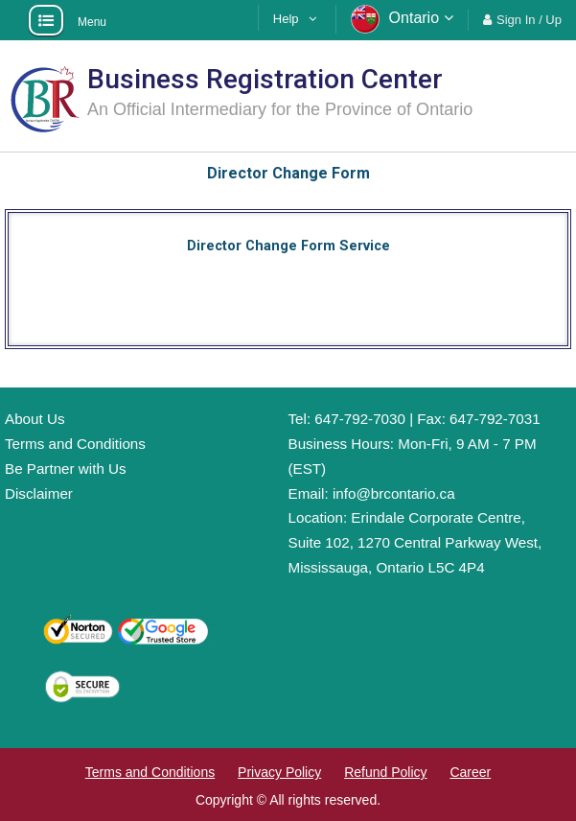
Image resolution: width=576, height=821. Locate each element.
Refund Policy (385, 772)
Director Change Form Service (288, 246)
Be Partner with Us (66, 468)
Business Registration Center (265, 79)
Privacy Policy (279, 772)
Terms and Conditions (75, 443)
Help (286, 19)
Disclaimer (39, 493)
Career (470, 772)
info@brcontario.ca (394, 493)
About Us (34, 418)
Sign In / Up (529, 19)
